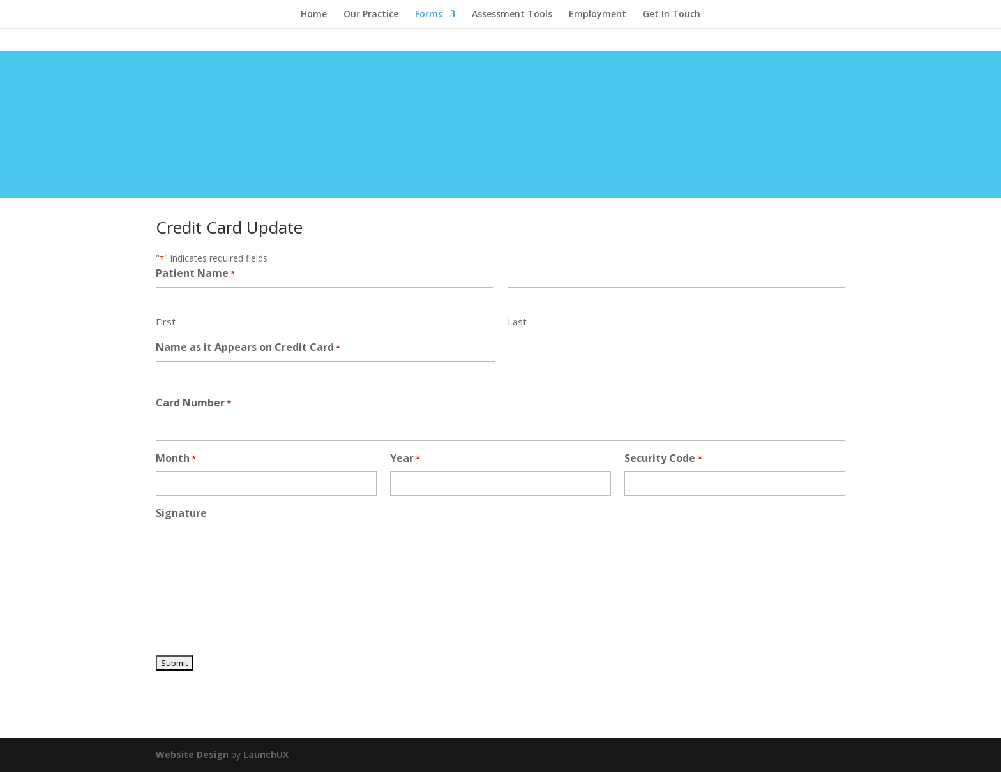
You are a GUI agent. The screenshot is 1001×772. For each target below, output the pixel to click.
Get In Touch (671, 15)
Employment (597, 15)
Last (517, 321)
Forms (428, 15)
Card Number (193, 404)
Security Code (663, 459)
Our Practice (370, 15)
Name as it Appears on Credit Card (248, 348)
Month (176, 459)
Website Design (192, 754)
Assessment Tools (512, 15)
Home (314, 15)
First (166, 321)
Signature (181, 513)
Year (405, 459)
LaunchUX (266, 754)
